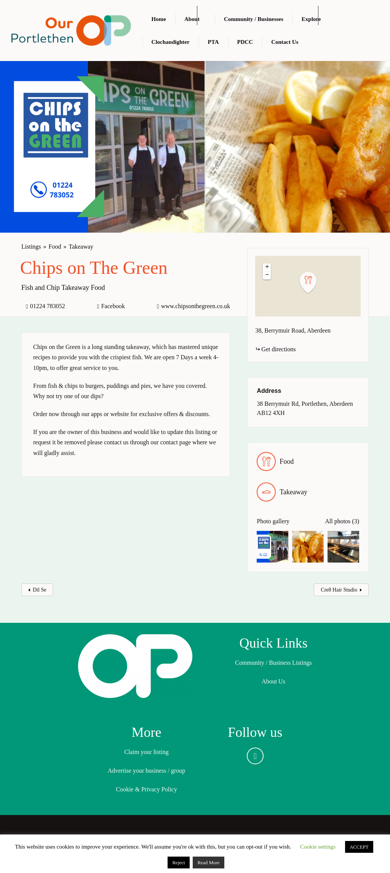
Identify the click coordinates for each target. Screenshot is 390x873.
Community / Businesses (253, 19)
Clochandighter (171, 42)
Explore (311, 19)
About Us (273, 681)
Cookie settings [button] (318, 847)
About (192, 19)
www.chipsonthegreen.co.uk (195, 306)
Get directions (278, 349)
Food (55, 246)
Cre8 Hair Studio (339, 590)
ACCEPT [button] (359, 847)
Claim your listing (146, 752)
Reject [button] (178, 862)
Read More (208, 862)
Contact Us (284, 42)
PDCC (245, 42)
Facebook (113, 306)
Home (159, 19)
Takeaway (81, 246)
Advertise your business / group (146, 770)
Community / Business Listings (273, 662)
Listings (31, 246)
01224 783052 (47, 306)
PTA (213, 42)
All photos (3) (342, 521)
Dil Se (39, 590)
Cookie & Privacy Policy (146, 789)
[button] (312, 283)
